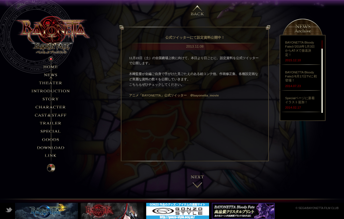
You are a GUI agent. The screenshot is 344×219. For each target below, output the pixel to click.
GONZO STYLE (177, 211)
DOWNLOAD (51, 147)
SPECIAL (51, 131)
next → (197, 181)
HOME (51, 67)
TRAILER (51, 123)
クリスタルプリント (243, 211)
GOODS (51, 139)
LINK (51, 155)
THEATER (51, 83)
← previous (197, 8)
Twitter (8, 209)
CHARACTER (51, 107)
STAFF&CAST (51, 115)
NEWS (51, 75)
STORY (51, 99)
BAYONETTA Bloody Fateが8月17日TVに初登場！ (301, 76)
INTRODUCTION (51, 91)
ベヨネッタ (112, 211)
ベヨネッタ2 (46, 211)
